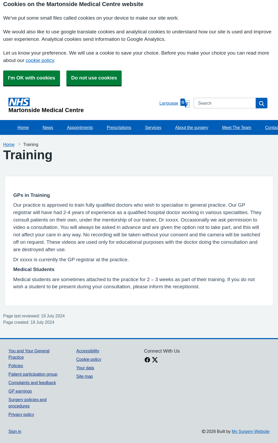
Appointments (80, 127)
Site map (84, 376)
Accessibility (87, 351)
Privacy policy (21, 414)
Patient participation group (32, 374)
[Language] (174, 103)
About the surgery (191, 127)
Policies (15, 366)
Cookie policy (88, 359)
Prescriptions (119, 127)
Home (23, 127)
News (48, 127)
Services (153, 127)
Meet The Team (236, 127)
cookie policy (40, 60)
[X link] (155, 360)
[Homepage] (82, 105)
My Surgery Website (251, 431)
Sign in (14, 431)
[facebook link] (147, 360)
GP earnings (20, 391)
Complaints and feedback (32, 382)
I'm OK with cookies (31, 77)
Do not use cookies (94, 77)
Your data (85, 368)
